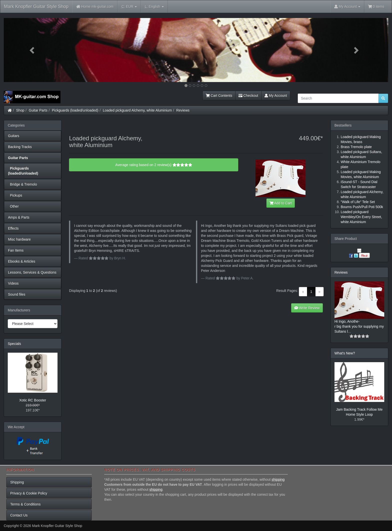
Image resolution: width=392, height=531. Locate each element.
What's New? (344, 353)
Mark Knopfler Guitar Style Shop (36, 6)
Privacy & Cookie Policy (28, 493)
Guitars (13, 136)
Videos (13, 283)
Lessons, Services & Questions (32, 272)
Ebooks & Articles (21, 261)
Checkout (248, 96)
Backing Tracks (20, 147)
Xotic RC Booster (32, 400)
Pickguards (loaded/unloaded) (75, 110)
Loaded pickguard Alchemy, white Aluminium (137, 110)
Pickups (15, 195)
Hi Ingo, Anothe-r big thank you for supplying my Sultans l (359, 326)
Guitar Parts (38, 110)
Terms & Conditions (25, 504)
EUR (129, 7)
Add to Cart (281, 203)
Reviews (183, 110)
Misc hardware (19, 239)
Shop (20, 110)
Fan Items (16, 250)
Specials (14, 344)
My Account (275, 96)
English (154, 7)
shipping (278, 479)
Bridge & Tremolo (22, 184)
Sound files (16, 294)
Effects (13, 228)
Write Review (307, 308)
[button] (33, 50)
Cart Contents (219, 96)
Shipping (17, 482)
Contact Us (19, 515)
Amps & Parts (19, 217)
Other (13, 206)
